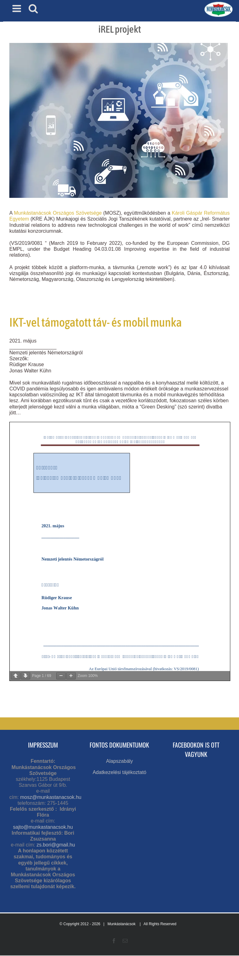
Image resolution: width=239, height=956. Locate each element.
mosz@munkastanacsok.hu (51, 797)
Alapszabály (119, 761)
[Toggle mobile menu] (17, 8)
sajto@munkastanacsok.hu (43, 827)
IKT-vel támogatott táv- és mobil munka (95, 322)
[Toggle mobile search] (33, 8)
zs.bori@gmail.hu (55, 844)
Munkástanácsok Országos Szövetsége (58, 213)
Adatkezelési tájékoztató (120, 772)
